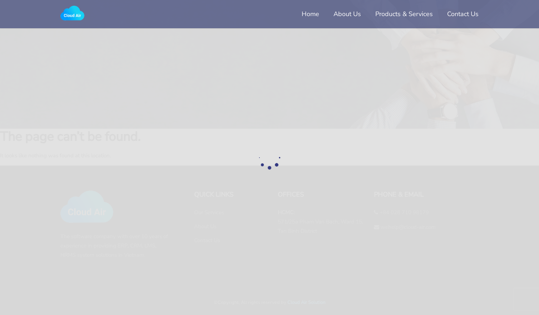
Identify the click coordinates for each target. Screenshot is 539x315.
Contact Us (463, 14)
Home (310, 14)
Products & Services (404, 14)
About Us (347, 14)
